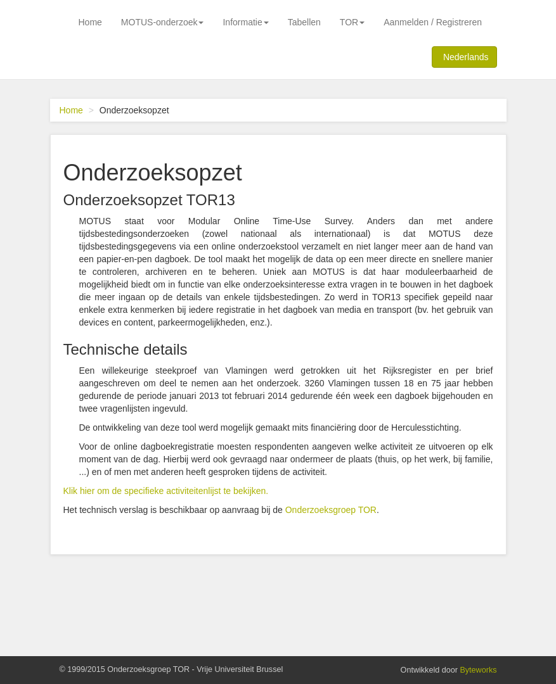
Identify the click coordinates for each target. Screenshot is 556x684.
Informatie (245, 22)
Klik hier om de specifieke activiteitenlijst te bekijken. (166, 491)
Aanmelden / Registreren (433, 22)
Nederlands (464, 56)
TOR (352, 22)
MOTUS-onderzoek (162, 22)
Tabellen (304, 22)
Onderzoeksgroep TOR (331, 510)
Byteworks (478, 670)
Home (90, 22)
